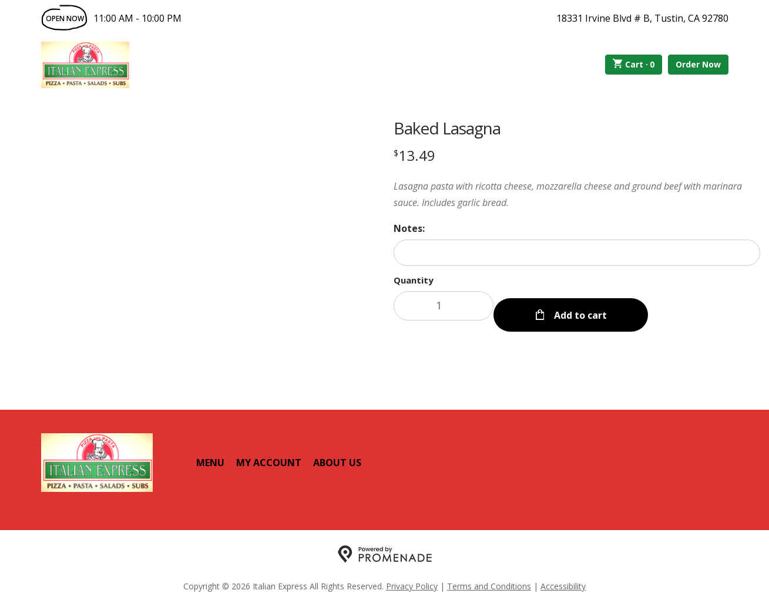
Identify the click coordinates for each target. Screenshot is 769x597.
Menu (210, 453)
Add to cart (579, 305)
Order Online (196, 64)
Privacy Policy (412, 576)
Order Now (698, 64)
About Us (337, 453)
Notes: (409, 228)
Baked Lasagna (447, 128)
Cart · (633, 64)
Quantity (414, 280)
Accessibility (563, 576)
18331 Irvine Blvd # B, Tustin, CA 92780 (642, 18)
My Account (268, 453)
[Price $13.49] (414, 155)
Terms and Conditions (489, 576)
